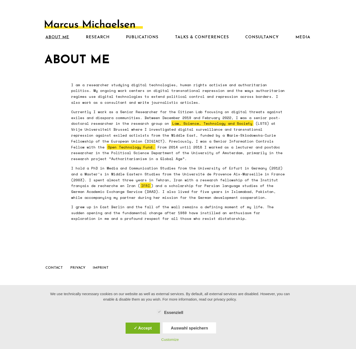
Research (98, 37)
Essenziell (170, 312)
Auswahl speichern (189, 328)
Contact (54, 268)
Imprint (101, 268)
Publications (142, 37)
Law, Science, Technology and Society (212, 123)
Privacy (77, 268)
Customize (170, 339)
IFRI (145, 185)
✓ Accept (143, 328)
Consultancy (262, 37)
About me (57, 37)
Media (302, 37)
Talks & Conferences (202, 37)
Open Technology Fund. (131, 147)
